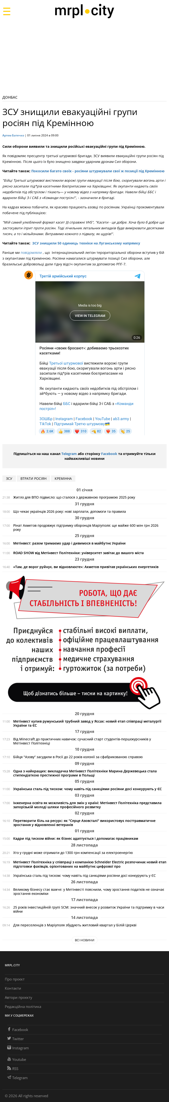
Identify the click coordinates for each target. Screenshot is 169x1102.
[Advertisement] (84, 56)
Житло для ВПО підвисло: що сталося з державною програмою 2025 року (74, 497)
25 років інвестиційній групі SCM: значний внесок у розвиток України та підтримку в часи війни (88, 909)
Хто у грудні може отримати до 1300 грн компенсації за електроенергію (73, 853)
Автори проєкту (18, 997)
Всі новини (84, 940)
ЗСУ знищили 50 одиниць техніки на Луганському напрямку (86, 243)
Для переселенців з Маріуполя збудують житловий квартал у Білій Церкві (74, 925)
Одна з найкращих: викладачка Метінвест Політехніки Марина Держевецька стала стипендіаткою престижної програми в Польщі (85, 773)
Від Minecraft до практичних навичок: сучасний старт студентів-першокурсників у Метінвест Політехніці (82, 741)
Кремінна (63, 478)
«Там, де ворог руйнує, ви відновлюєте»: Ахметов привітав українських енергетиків (85, 567)
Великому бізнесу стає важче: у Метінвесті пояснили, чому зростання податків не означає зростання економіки (88, 891)
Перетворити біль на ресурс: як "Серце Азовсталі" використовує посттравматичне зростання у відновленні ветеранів (84, 823)
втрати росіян (33, 478)
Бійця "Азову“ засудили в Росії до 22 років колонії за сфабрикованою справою (78, 757)
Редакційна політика (23, 1006)
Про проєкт (15, 979)
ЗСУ (9, 478)
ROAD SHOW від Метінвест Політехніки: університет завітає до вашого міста (78, 553)
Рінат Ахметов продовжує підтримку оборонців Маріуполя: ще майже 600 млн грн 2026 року (85, 527)
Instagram (18, 1047)
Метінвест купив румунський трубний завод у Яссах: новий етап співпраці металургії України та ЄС (87, 723)
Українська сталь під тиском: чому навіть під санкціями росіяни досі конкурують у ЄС (87, 789)
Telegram (69, 453)
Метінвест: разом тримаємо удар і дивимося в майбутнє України (69, 543)
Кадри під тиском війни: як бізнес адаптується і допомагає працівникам (75, 838)
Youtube (16, 1059)
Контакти (13, 988)
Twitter (15, 1038)
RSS (12, 1068)
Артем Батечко (13, 135)
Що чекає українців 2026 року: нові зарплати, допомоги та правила (69, 511)
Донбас (10, 97)
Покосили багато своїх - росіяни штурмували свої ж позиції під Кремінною (97, 171)
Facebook (109, 453)
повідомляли (32, 252)
